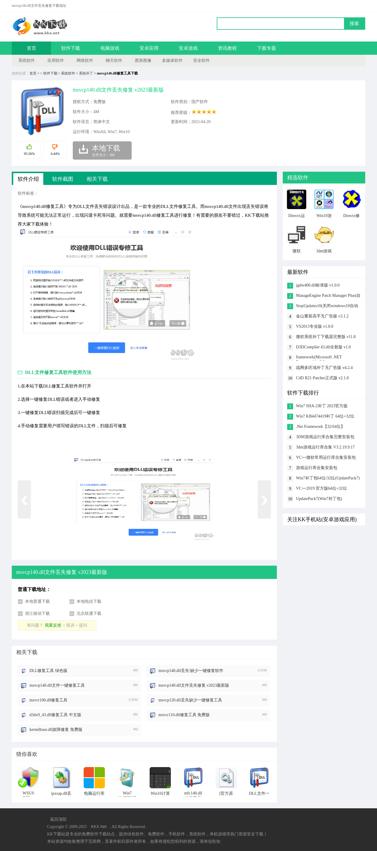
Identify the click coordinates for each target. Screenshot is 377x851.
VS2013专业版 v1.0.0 (314, 326)
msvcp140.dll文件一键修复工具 (57, 685)
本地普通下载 (37, 601)
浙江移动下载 (37, 613)
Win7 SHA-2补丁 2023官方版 (322, 406)
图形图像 (143, 60)
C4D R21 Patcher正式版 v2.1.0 (322, 378)
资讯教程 (227, 48)
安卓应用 (149, 48)
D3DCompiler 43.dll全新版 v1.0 (323, 347)
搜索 (354, 23)
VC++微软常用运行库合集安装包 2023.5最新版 (326, 458)
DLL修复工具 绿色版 (48, 670)
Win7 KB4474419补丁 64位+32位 (325, 416)
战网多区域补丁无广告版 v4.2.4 (324, 367)
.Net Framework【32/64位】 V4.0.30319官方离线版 (320, 427)
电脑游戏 (109, 48)
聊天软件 (114, 60)
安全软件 (201, 60)
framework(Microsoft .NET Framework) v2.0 (319, 358)
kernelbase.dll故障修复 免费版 (55, 729)
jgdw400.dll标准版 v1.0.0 (318, 285)
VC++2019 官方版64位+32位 (321, 488)
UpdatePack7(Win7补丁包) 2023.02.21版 (319, 499)
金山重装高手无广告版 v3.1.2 (322, 316)
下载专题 (266, 48)
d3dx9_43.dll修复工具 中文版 (55, 715)
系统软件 (26, 60)
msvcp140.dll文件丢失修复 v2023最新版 (193, 685)
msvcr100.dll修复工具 (48, 700)
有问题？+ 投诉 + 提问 (57, 625)
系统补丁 (86, 73)
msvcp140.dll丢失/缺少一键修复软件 (190, 670)
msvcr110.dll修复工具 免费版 (184, 715)
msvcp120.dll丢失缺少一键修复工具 (190, 700)
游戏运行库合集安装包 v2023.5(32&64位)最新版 (318, 468)
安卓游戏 (188, 48)
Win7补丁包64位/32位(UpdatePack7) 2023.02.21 (328, 478)
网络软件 (85, 60)
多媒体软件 (172, 60)
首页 (31, 48)
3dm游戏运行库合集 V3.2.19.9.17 (325, 447)
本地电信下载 (89, 601)
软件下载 (70, 48)
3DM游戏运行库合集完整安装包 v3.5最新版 (325, 437)
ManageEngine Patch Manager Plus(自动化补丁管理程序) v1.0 (328, 296)
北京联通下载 (89, 613)
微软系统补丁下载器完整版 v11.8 (325, 337)
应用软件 (55, 60)
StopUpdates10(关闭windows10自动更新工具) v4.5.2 (327, 306)
